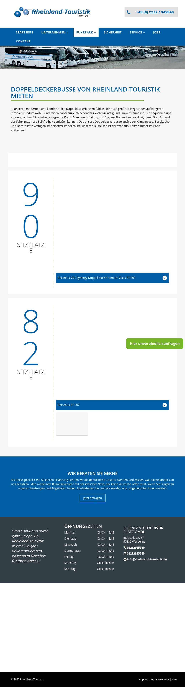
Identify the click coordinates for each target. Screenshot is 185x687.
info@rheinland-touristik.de (147, 559)
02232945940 (136, 548)
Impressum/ (146, 679)
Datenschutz (161, 679)
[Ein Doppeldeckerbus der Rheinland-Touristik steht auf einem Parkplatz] (112, 225)
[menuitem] (26, 32)
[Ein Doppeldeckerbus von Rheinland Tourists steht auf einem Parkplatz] (112, 352)
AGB (174, 679)
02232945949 (136, 553)
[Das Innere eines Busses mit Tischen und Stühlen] (72, 424)
